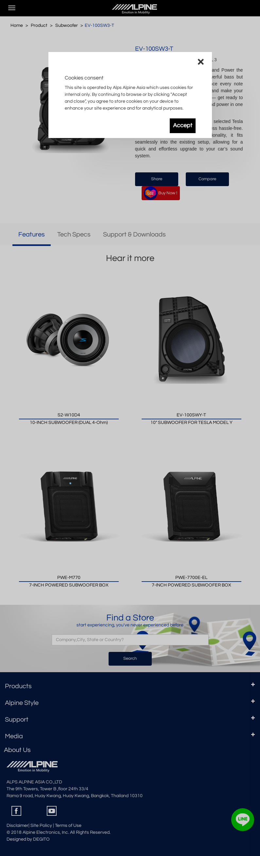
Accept (182, 126)
